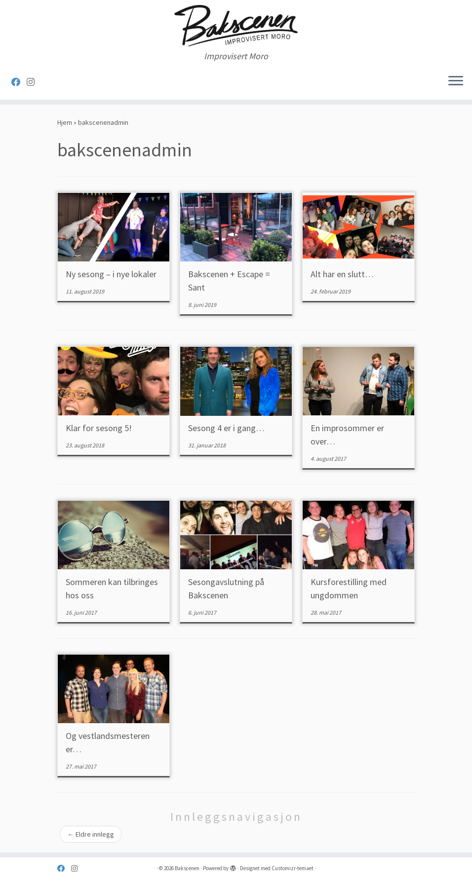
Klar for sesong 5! (99, 428)
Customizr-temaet (293, 868)
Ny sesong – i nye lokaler (111, 274)
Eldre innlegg (90, 834)
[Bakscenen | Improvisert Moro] (236, 25)
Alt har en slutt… (342, 274)
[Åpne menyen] (455, 81)
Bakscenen (187, 868)
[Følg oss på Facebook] (19, 82)
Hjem (64, 122)
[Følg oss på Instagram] (34, 82)
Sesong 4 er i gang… (226, 428)
